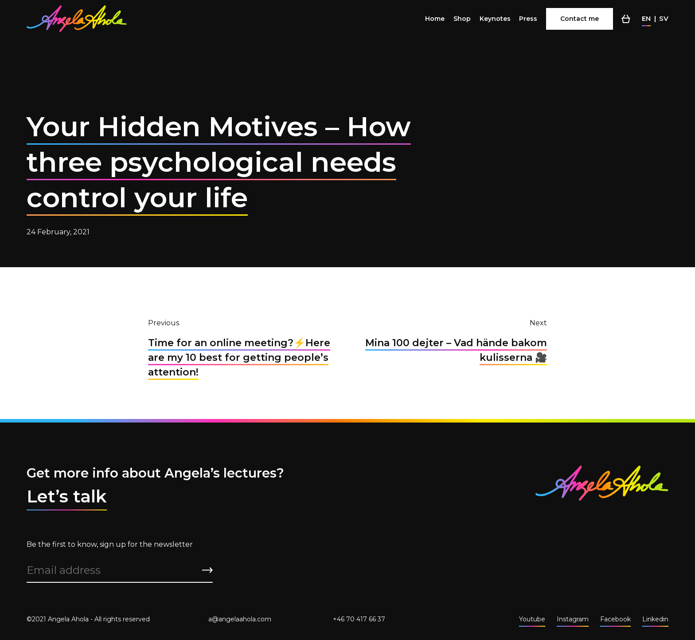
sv (663, 18)
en (646, 18)
